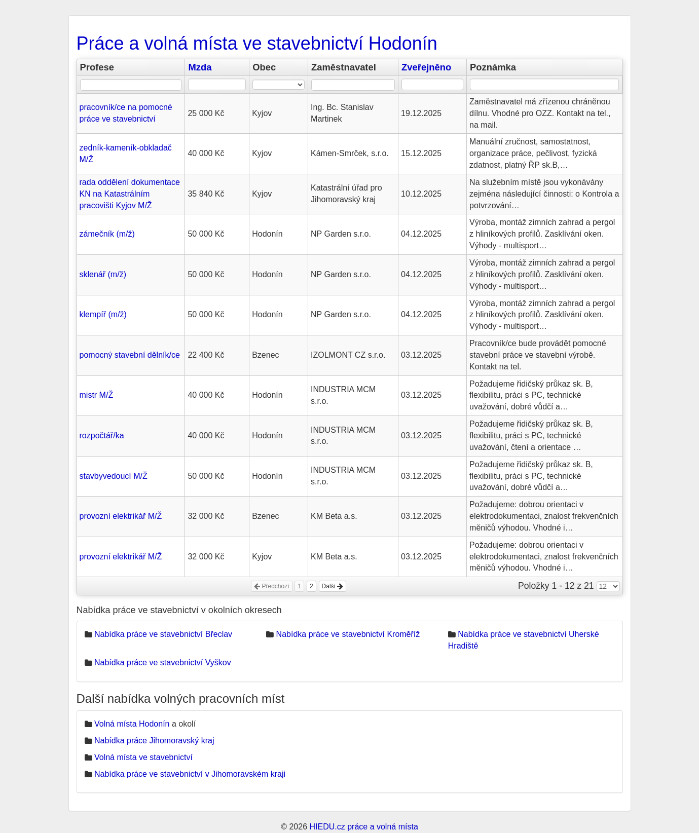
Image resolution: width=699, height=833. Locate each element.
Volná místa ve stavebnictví (143, 757)
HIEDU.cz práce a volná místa (363, 826)
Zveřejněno (426, 67)
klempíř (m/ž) (103, 314)
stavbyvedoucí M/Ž (114, 476)
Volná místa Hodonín (132, 724)
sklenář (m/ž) (103, 274)
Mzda (199, 67)
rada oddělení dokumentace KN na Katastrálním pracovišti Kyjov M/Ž (130, 194)
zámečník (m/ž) (107, 234)
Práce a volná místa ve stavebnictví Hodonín (257, 43)
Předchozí (271, 586)
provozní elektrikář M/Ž (121, 516)
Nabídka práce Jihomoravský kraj (154, 740)
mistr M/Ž (97, 395)
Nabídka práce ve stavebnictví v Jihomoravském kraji (189, 774)
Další (333, 586)
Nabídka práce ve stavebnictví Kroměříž (348, 634)
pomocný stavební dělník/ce (130, 355)
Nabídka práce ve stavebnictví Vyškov (162, 662)
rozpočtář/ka (102, 435)
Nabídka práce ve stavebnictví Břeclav (163, 634)
